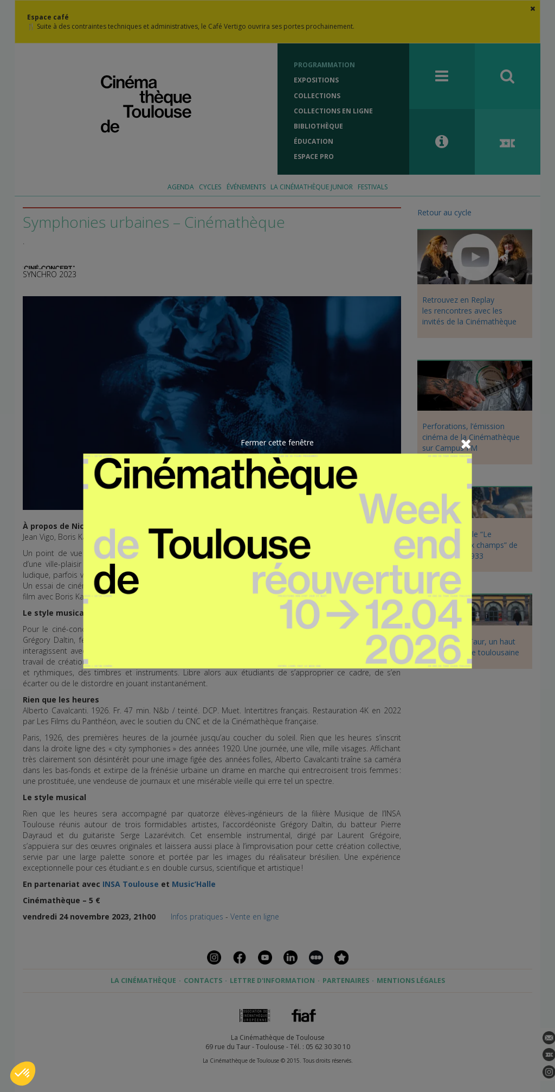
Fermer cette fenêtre (277, 442)
